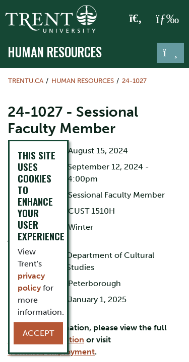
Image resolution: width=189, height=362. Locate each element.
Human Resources (55, 52)
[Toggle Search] (136, 19)
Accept (38, 333)
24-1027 (134, 80)
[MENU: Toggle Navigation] (167, 19)
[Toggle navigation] (170, 53)
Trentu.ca (25, 80)
